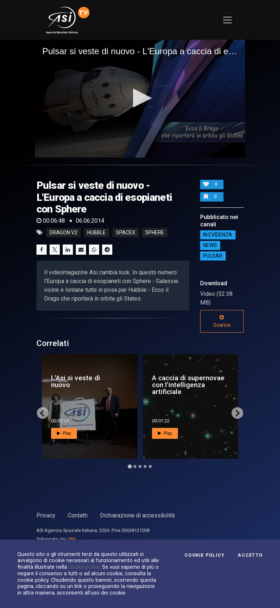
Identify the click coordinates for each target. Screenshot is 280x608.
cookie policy (84, 567)
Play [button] (64, 433)
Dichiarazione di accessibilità (137, 515)
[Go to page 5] (150, 466)
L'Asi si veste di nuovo (75, 381)
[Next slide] (237, 413)
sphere (154, 232)
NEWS (210, 246)
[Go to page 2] (134, 466)
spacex (125, 232)
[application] (140, 99)
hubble (96, 232)
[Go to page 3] (140, 466)
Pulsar (212, 256)
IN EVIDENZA (217, 235)
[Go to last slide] (42, 413)
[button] (140, 98)
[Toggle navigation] (227, 20)
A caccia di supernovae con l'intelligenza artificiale (188, 385)
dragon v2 (63, 232)
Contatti (78, 515)
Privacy (45, 515)
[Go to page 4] (145, 466)
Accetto (250, 555)
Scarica (221, 321)
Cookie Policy (204, 555)
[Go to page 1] (130, 467)
